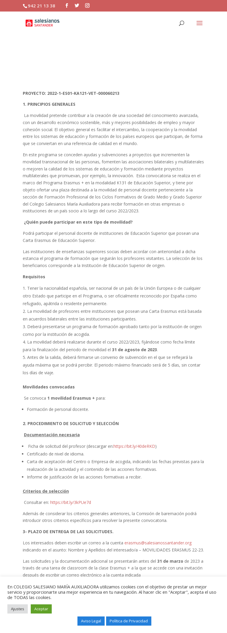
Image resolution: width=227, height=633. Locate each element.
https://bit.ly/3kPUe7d (70, 502)
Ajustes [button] (17, 608)
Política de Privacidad (129, 621)
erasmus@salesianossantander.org (158, 543)
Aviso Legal (91, 621)
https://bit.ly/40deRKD (134, 446)
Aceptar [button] (41, 608)
